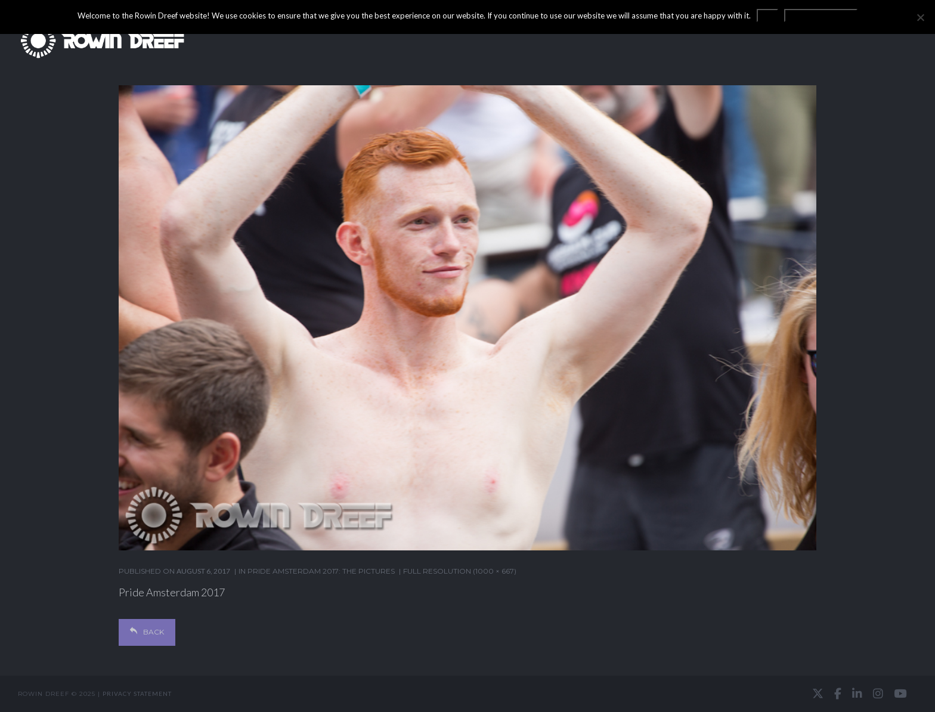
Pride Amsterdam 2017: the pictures (321, 570)
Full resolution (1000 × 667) (459, 570)
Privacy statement (137, 693)
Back (147, 631)
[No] (920, 17)
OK (767, 15)
